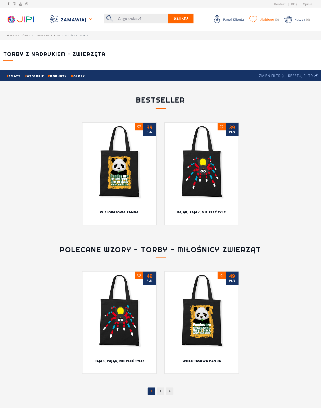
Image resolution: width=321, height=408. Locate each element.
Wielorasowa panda (119, 212)
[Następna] (169, 391)
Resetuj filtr (303, 75)
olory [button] (78, 76)
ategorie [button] (35, 76)
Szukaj (181, 18)
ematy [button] (14, 76)
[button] (272, 75)
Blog (294, 4)
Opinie (307, 4)
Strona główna (18, 35)
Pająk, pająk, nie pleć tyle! (201, 212)
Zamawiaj (74, 20)
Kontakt (280, 4)
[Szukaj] (142, 18)
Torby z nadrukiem (47, 35)
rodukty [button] (58, 76)
